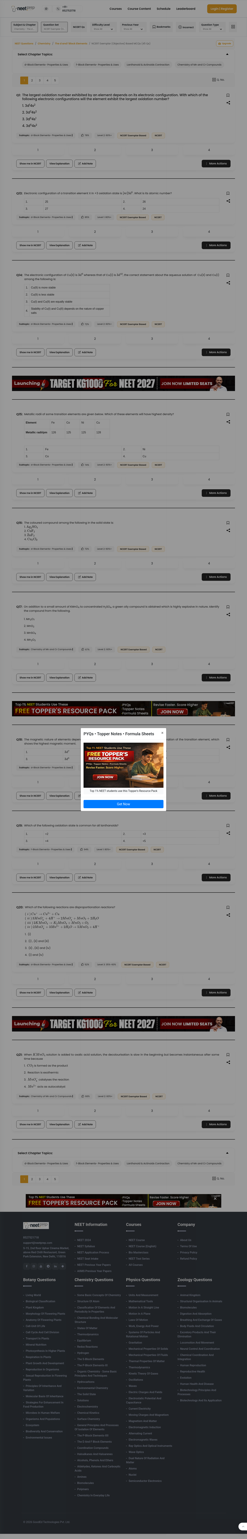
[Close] (162, 733)
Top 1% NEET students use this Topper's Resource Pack (123, 791)
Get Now (123, 804)
